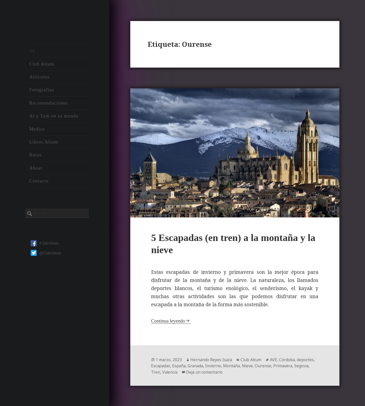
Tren (155, 371)
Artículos (39, 77)
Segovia (305, 365)
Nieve (250, 365)
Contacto (39, 181)
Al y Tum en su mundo (53, 116)
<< (32, 51)
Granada (197, 365)
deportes (307, 359)
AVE (275, 359)
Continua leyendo (168, 320)
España (180, 365)
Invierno (215, 365)
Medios (37, 129)
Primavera (286, 365)
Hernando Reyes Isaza (212, 359)
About (35, 168)
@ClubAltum (46, 253)
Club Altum (41, 64)
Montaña (234, 365)
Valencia (170, 371)
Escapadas (161, 365)
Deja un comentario (206, 371)
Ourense (266, 365)
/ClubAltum (44, 244)
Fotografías (41, 90)
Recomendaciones (48, 103)
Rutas (35, 155)
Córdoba (289, 359)
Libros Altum (43, 142)
